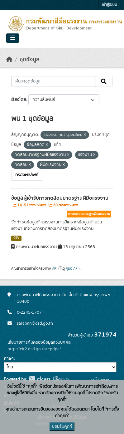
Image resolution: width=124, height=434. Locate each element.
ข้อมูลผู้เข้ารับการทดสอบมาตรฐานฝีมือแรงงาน (59, 198)
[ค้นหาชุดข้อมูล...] (53, 81)
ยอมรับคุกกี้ (62, 426)
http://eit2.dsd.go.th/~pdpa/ (34, 349)
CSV (16, 238)
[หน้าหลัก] (9, 60)
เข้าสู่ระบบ (109, 5)
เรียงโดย (18, 100)
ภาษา (9, 359)
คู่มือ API (72, 268)
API (54, 268)
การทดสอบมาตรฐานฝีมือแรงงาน (89, 214)
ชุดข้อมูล (29, 60)
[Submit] (104, 81)
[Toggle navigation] (12, 38)
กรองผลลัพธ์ (26, 175)
